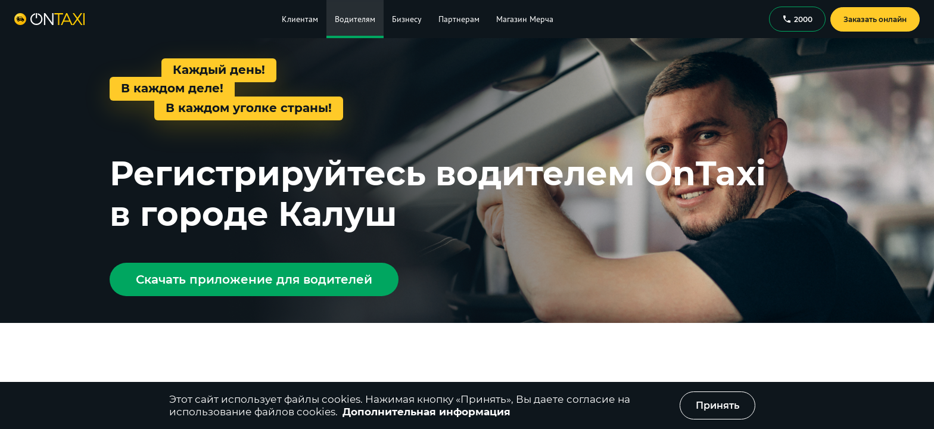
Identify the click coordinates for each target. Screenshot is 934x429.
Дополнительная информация (426, 412)
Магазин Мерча (524, 19)
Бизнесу (407, 19)
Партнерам (459, 19)
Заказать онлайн (875, 19)
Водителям (355, 19)
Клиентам (300, 19)
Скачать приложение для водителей (254, 279)
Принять (717, 405)
